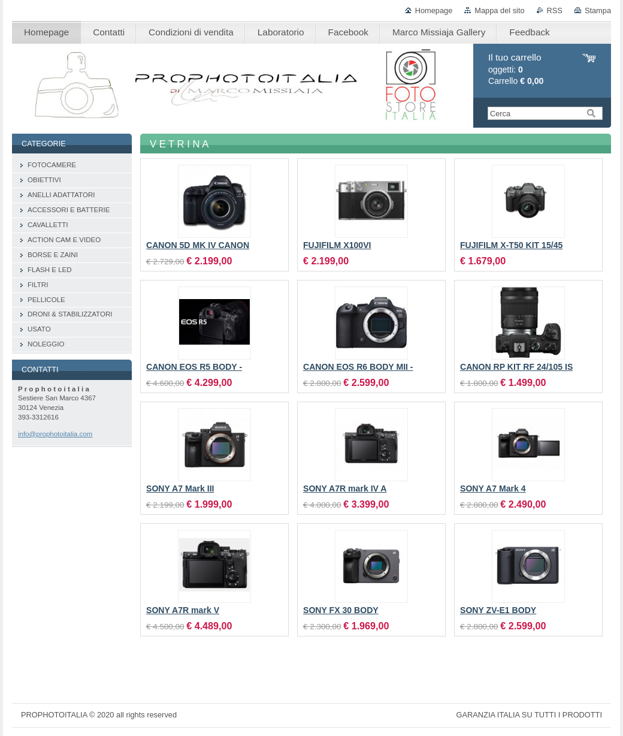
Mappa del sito (499, 10)
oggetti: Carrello (515, 69)
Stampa (598, 10)
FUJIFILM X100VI (337, 245)
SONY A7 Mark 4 (493, 488)
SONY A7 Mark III (180, 488)
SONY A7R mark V (182, 610)
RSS (554, 10)
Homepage (434, 10)
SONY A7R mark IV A (345, 488)
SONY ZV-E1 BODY (498, 610)
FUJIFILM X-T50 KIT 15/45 (511, 245)
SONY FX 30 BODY (341, 610)
